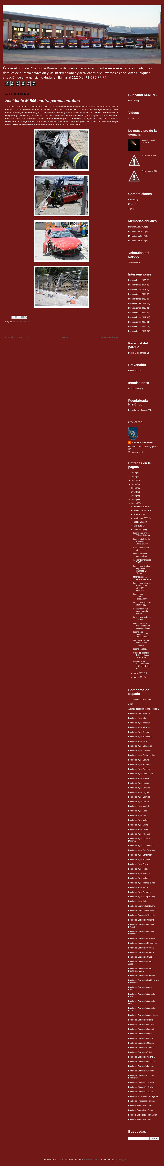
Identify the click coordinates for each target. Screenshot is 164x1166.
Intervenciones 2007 (137, 285)
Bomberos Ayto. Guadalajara (140, 774)
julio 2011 (138, 526)
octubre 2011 (140, 514)
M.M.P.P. (132, 101)
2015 (133, 488)
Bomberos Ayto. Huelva (138, 778)
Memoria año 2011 (136, 231)
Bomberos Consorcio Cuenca (141, 952)
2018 (133, 477)
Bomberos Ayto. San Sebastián (141, 850)
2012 (133, 499)
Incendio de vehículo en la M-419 (142, 603)
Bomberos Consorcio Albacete (141, 915)
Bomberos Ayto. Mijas (137, 811)
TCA (130, 209)
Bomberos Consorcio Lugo (140, 1034)
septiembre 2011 (141, 518)
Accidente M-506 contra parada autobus (140, 611)
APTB (130, 704)
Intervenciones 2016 (137, 326)
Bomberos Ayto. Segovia (139, 859)
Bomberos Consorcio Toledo (140, 1052)
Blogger (122, 1159)
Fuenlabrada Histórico (137, 410)
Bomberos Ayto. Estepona (139, 764)
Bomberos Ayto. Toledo (138, 869)
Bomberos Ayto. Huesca (138, 783)
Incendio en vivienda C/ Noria (142, 618)
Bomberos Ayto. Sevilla (138, 864)
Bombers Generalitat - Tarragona (142, 1115)
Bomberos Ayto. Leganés (139, 788)
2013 (133, 496)
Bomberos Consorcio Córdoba (141, 975)
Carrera (131, 200)
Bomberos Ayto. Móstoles (139, 825)
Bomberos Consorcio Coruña (141, 948)
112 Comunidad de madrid (139, 699)
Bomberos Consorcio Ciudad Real (143, 943)
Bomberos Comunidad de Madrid (142, 910)
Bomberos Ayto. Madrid (138, 802)
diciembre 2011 (141, 507)
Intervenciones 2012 (137, 308)
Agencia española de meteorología (143, 709)
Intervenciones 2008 (137, 289)
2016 (133, 484)
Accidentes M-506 (149, 171)
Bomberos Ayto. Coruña (138, 760)
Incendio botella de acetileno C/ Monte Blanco (141, 541)
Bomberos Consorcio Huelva (140, 1020)
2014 (133, 492)
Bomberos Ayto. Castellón (139, 750)
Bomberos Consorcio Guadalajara (143, 1015)
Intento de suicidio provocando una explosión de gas (141, 625)
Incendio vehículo (140, 649)
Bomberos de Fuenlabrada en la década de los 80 (141, 665)
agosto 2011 (139, 522)
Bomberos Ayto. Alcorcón (139, 723)
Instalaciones (134, 389)
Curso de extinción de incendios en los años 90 (141, 655)
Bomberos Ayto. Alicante (139, 727)
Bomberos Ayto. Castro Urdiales (142, 755)
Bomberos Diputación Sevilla (140, 1087)
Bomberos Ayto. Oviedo (138, 829)
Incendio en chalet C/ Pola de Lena (141, 534)
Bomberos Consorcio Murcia (140, 1038)
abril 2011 (138, 677)
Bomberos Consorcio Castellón (141, 938)
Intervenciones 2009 (137, 294)
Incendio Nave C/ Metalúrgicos (140, 555)
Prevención (133, 371)
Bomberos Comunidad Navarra (141, 906)
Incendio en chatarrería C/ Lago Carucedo (141, 634)
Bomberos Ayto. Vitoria (138, 887)
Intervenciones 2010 (137, 299)
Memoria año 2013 (136, 241)
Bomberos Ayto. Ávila (137, 901)
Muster (131, 204)
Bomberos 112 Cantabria (139, 713)
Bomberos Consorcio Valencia (141, 1057)
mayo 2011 (139, 673)
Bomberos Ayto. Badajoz (139, 732)
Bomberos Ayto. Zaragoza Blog (141, 897)
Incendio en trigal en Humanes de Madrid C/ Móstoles (142, 586)
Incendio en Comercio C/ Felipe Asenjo (140, 596)
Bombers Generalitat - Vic (139, 1119)
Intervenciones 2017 (137, 331)
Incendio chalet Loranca (148, 141)
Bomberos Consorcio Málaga (141, 1043)
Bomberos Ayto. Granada (139, 769)
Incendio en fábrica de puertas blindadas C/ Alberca (141, 569)
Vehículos (132, 262)
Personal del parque (137, 353)
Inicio (65, 337)
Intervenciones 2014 (137, 317)
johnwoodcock (90, 1159)
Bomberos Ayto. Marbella (139, 806)
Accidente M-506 (149, 155)
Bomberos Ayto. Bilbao (138, 741)
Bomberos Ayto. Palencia (139, 834)
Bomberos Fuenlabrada (143, 442)
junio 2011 (138, 529)
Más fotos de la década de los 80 (142, 578)
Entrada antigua (109, 337)
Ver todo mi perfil (135, 452)
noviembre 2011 (141, 510)
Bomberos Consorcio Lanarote (141, 1029)
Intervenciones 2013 (137, 313)
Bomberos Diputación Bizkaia (141, 1082)
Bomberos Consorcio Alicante (141, 920)
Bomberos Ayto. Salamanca (140, 846)
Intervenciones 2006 (137, 280)
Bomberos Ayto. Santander (140, 855)
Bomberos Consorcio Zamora (141, 1066)
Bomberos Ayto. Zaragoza (139, 892)
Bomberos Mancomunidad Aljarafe (143, 1096)
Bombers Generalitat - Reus (140, 1110)
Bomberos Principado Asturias (141, 1101)
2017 (133, 480)
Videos (131, 118)
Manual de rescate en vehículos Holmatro (141, 642)
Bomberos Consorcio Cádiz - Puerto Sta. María (140, 970)
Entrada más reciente (17, 337)
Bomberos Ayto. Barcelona (140, 737)
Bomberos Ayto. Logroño (139, 792)
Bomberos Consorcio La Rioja (141, 1024)
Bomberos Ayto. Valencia (139, 873)
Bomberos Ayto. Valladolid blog (141, 883)
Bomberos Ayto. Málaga (138, 820)
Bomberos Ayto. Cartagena (140, 746)
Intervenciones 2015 (137, 322)
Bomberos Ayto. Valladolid (139, 878)
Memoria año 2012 (136, 236)
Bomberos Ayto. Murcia (138, 815)
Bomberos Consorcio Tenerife (141, 1047)
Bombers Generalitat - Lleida (140, 1105)
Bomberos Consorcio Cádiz (140, 957)
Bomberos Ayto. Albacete (139, 718)
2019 (133, 473)
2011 (133, 503)
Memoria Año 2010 (136, 227)
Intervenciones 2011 (24, 321)
